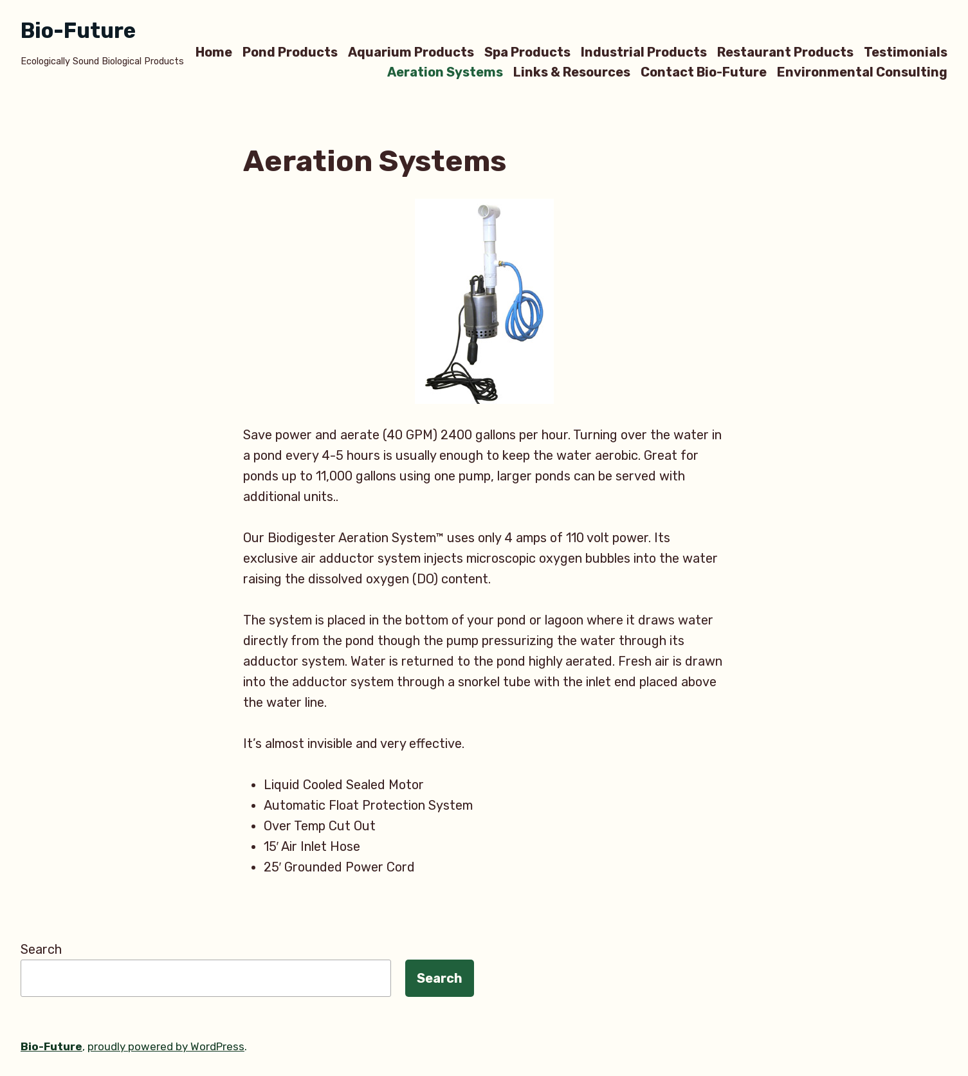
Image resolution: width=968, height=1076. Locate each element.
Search (41, 949)
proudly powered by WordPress (165, 1046)
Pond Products (290, 52)
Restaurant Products (785, 52)
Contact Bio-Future (704, 72)
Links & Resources (571, 72)
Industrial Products (644, 52)
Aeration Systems (445, 72)
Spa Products (527, 52)
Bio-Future (78, 30)
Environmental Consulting (862, 72)
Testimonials (905, 52)
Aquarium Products (411, 52)
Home (214, 52)
